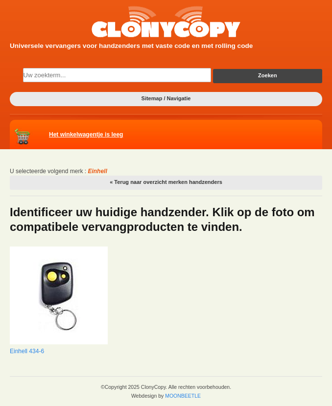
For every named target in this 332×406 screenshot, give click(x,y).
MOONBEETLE (183, 396)
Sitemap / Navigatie (166, 98)
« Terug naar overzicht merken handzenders (166, 182)
